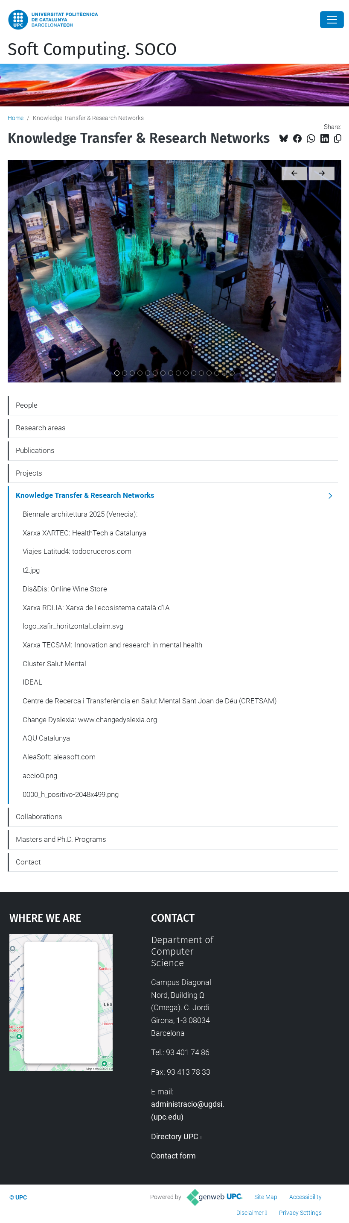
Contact (28, 862)
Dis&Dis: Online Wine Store (65, 589)
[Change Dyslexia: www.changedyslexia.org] (201, 373)
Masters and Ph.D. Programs (61, 839)
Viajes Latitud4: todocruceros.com (77, 551)
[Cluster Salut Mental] (178, 373)
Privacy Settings (300, 1212)
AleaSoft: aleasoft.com (59, 757)
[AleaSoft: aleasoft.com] (216, 373)
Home (15, 118)
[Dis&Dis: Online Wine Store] (147, 373)
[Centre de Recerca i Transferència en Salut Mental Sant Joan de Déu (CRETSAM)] (193, 373)
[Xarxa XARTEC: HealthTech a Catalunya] (124, 373)
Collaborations (39, 816)
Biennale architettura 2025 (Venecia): (80, 514)
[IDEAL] (186, 373)
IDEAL (32, 682)
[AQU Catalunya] (209, 373)
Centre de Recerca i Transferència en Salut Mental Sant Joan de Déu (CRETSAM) (150, 701)
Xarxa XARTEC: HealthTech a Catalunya (84, 533)
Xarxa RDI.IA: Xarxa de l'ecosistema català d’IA (96, 607)
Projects (29, 473)
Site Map (265, 1197)
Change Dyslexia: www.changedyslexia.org (90, 719)
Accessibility (305, 1197)
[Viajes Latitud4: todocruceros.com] (132, 373)
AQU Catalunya (46, 738)
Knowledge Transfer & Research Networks (85, 495)
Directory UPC (174, 1136)
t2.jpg (31, 570)
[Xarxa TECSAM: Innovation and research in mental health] (170, 373)
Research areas (41, 427)
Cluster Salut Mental (54, 663)
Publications (35, 450)
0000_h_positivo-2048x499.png (71, 794)
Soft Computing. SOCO (92, 49)
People (27, 405)
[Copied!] (337, 139)
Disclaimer (250, 1212)
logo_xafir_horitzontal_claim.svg (73, 626)
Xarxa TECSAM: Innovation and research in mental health (112, 645)
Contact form (173, 1155)
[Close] (332, 19)
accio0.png (40, 775)
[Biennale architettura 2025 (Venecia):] (116, 373)
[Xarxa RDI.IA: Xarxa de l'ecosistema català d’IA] (155, 373)
